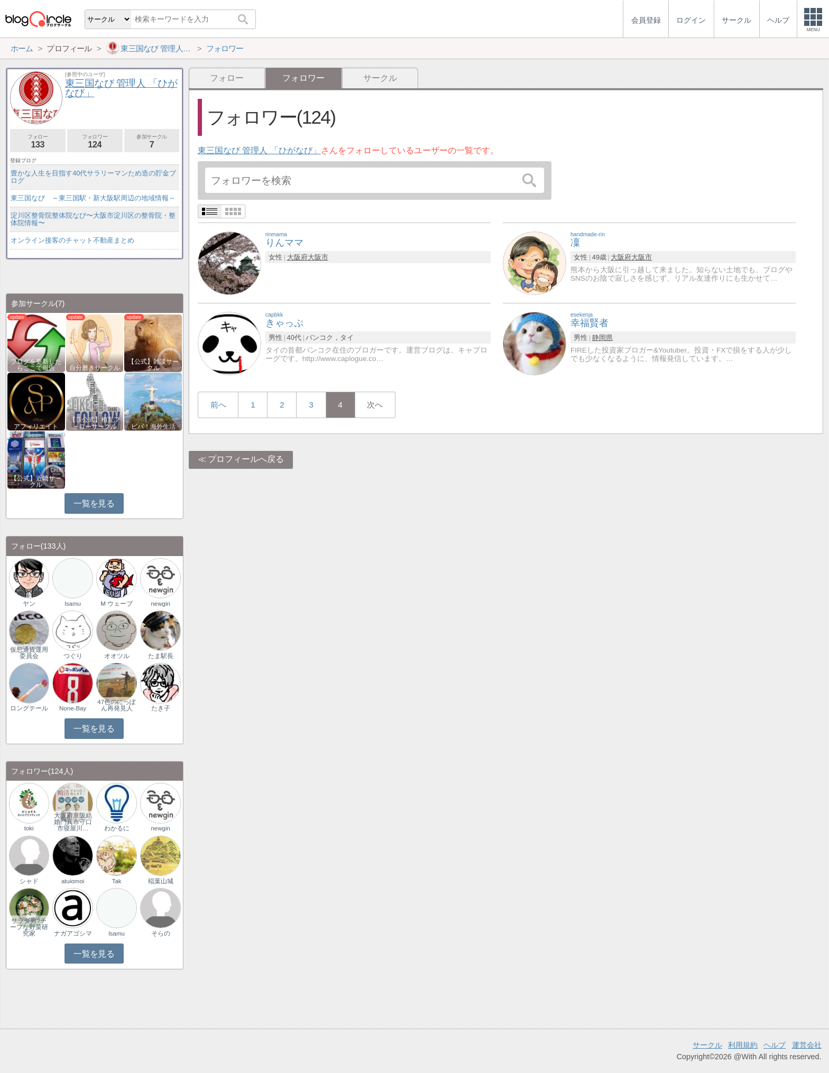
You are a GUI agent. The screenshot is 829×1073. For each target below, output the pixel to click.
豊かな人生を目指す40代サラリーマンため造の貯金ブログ (93, 176)
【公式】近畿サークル (36, 481)
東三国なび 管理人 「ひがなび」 (259, 150)
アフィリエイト (36, 426)
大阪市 (318, 257)
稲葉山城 (160, 881)
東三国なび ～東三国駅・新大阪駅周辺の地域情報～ (93, 198)
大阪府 (297, 257)
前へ (218, 404)
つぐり (72, 656)
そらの (160, 933)
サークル (380, 77)
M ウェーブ (116, 603)
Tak (117, 881)
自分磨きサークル (94, 368)
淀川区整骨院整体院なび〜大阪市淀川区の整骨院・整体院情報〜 (93, 219)
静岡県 (602, 337)
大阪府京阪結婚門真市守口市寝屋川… (73, 821)
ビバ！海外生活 (153, 426)
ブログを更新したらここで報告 (36, 364)
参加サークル (152, 141)
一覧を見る (93, 503)
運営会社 (807, 1045)
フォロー (227, 77)
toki (29, 828)
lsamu (73, 603)
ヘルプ (774, 1045)
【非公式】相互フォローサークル (94, 423)
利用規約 (743, 1045)
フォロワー (95, 141)
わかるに (117, 828)
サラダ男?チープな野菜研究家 (29, 927)
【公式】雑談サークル (153, 364)
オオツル (117, 656)
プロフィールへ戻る (246, 459)
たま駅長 (160, 656)
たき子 (160, 708)
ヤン (29, 603)
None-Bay (72, 708)
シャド (29, 881)
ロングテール (29, 708)
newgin (160, 603)
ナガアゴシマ (73, 933)
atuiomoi (73, 881)
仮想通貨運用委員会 (29, 652)
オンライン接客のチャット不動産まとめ (72, 240)
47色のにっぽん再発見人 (116, 705)
